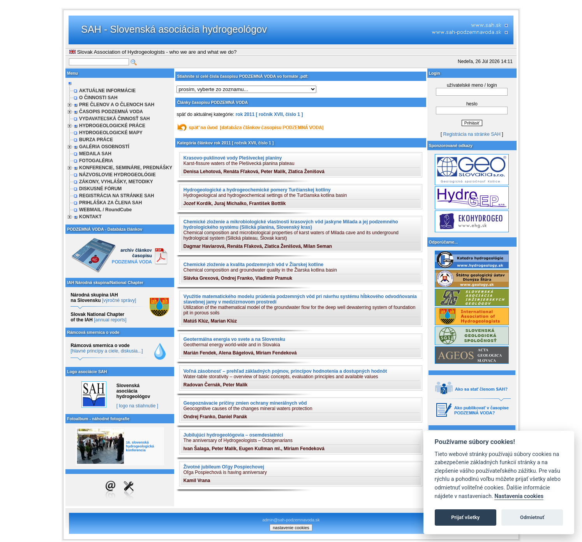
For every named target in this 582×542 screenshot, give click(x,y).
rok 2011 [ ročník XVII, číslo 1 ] (269, 114)
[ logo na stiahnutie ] (137, 406)
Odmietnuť (532, 517)
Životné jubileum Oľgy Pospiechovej (223, 467)
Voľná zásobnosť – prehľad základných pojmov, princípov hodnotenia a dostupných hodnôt (285, 371)
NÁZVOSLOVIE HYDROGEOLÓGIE (117, 174)
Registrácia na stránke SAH (472, 134)
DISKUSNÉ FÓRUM (100, 188)
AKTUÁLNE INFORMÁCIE (107, 90)
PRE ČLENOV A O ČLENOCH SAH (116, 104)
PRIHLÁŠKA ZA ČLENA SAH (110, 202)
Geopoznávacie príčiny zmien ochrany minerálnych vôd (245, 403)
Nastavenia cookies (518, 496)
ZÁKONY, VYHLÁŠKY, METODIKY (116, 181)
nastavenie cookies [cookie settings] (291, 527)
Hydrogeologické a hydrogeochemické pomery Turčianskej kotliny (257, 190)
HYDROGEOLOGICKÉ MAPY (111, 132)
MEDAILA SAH (95, 153)
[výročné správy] (119, 300)
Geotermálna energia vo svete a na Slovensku (234, 339)
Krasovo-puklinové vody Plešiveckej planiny (232, 158)
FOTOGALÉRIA (96, 160)
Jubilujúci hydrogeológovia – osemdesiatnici (233, 435)
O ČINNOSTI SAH (98, 97)
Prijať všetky (465, 517)
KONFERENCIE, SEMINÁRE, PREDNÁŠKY (125, 167)
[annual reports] (110, 320)
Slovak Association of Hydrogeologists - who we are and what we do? (152, 52)
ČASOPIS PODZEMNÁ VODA (111, 111)
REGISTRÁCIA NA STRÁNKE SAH (116, 195)
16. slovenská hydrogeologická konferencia (140, 446)
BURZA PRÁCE (96, 139)
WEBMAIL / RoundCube (105, 209)
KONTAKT (90, 216)
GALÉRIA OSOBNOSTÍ (104, 146)
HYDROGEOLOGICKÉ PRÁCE (112, 125)
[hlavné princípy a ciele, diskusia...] (107, 351)
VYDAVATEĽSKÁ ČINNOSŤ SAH (114, 118)
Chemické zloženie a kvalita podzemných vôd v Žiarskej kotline (253, 264)
